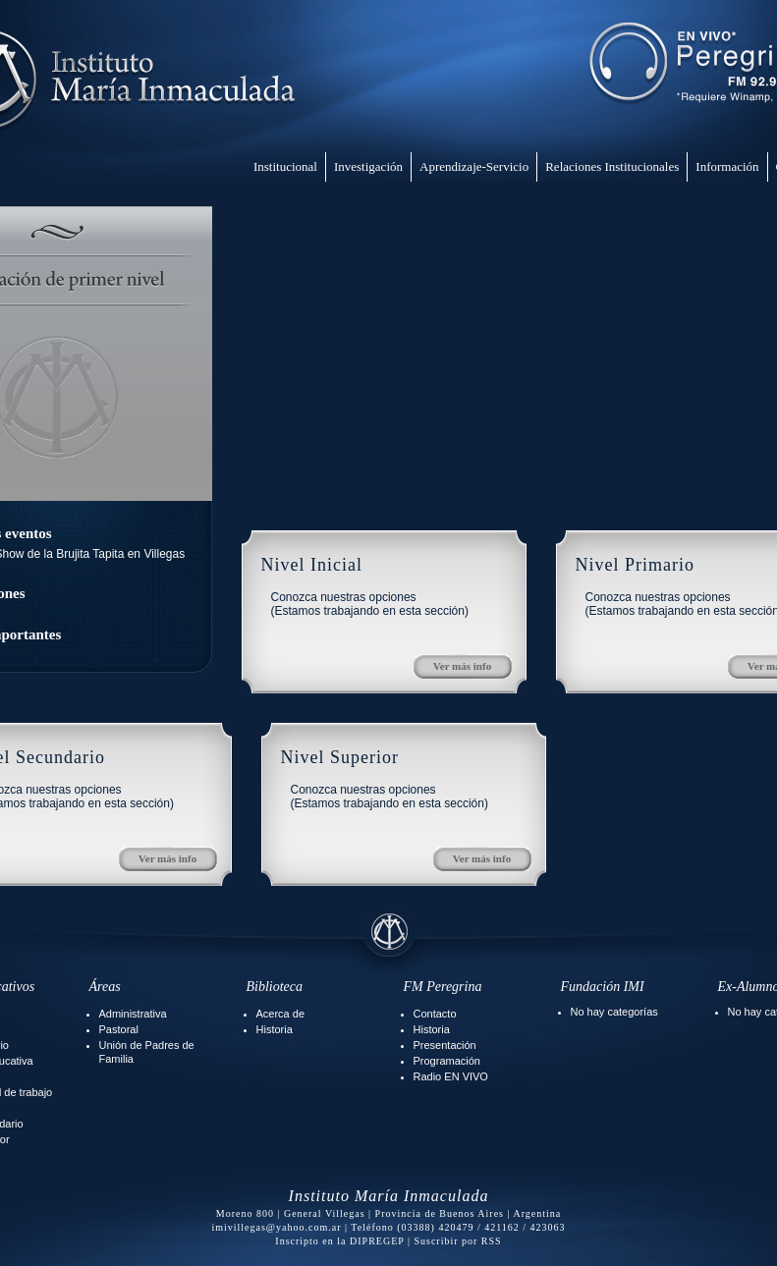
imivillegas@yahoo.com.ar (276, 1227)
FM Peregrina (443, 986)
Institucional (285, 166)
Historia (274, 1029)
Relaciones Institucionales (612, 166)
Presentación (445, 1045)
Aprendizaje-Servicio (473, 166)
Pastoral (119, 1029)
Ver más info (462, 666)
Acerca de (280, 1013)
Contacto (435, 1013)
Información (726, 166)
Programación (447, 1061)
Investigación (368, 166)
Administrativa (133, 1013)
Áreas (105, 986)
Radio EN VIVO (451, 1076)
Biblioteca (275, 986)
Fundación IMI (602, 986)
